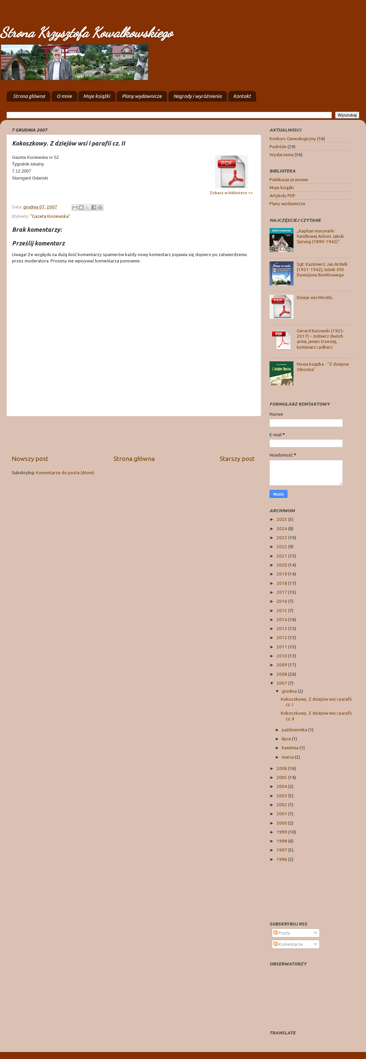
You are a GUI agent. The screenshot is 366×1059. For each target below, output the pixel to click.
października (295, 729)
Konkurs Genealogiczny (293, 138)
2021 (282, 555)
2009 (282, 664)
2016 (282, 601)
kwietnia (290, 747)
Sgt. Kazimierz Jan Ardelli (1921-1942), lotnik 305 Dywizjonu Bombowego (322, 269)
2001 (282, 813)
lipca (287, 738)
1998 (282, 841)
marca (288, 757)
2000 (282, 823)
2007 (282, 683)
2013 (282, 628)
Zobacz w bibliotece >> (231, 192)
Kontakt (242, 96)
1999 (282, 832)
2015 (282, 610)
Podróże (278, 146)
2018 (282, 583)
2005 (282, 777)
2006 (282, 768)
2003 (282, 795)
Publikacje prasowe (289, 179)
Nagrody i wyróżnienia (197, 96)
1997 (282, 850)
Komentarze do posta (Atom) (65, 472)
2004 (282, 786)
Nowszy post (30, 458)
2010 (282, 655)
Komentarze (288, 944)
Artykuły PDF (282, 195)
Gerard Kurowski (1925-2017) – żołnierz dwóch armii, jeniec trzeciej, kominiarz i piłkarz (321, 339)
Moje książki (96, 96)
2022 (282, 546)
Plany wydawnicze (142, 96)
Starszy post (237, 458)
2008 (282, 674)
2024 (282, 528)
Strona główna (29, 96)
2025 (282, 519)
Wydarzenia (281, 154)
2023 (282, 537)
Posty (282, 932)
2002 (282, 804)
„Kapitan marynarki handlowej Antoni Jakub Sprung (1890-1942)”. (320, 236)
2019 (282, 573)
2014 (282, 619)
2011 (282, 646)
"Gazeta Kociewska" (50, 216)
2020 (282, 564)
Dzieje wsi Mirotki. (315, 297)
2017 (282, 592)
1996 (282, 859)
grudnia (290, 691)
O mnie (64, 96)
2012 (282, 637)
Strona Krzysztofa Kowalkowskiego (86, 32)
